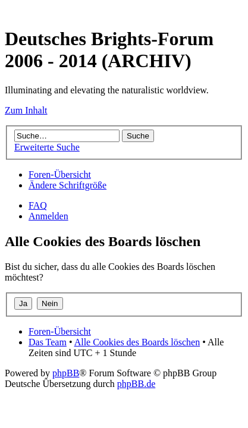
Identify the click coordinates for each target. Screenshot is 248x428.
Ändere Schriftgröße (67, 185)
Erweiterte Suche (47, 147)
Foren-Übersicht (60, 174)
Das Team (48, 342)
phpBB (65, 373)
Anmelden (48, 216)
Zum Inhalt (26, 110)
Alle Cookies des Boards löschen (137, 342)
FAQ (38, 205)
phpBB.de (136, 384)
